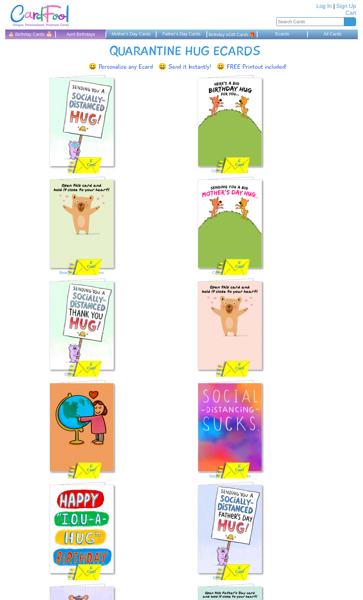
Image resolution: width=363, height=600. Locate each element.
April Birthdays (80, 34)
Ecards (282, 33)
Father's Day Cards (181, 33)
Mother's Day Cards (131, 33)
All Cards (332, 33)
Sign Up (346, 6)
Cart (351, 13)
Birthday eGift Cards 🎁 (232, 34)
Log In (324, 6)
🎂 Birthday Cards (30, 34)
